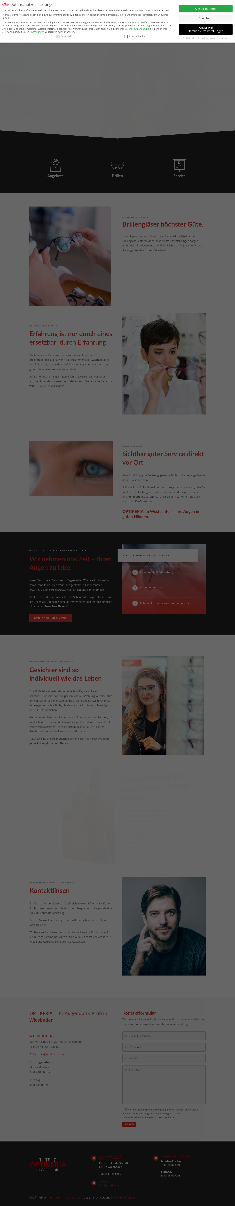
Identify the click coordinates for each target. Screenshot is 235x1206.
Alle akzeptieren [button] (206, 8)
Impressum (223, 38)
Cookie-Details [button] (189, 38)
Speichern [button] (205, 18)
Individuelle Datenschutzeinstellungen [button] (205, 29)
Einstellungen (36, 31)
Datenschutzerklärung (137, 28)
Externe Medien (135, 35)
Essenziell (64, 35)
